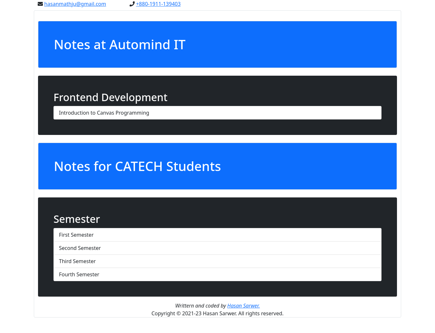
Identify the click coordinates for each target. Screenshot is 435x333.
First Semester (76, 234)
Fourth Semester (79, 274)
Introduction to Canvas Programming (104, 112)
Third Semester (77, 261)
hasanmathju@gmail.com (75, 3)
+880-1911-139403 (158, 3)
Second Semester (80, 248)
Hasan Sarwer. (243, 305)
